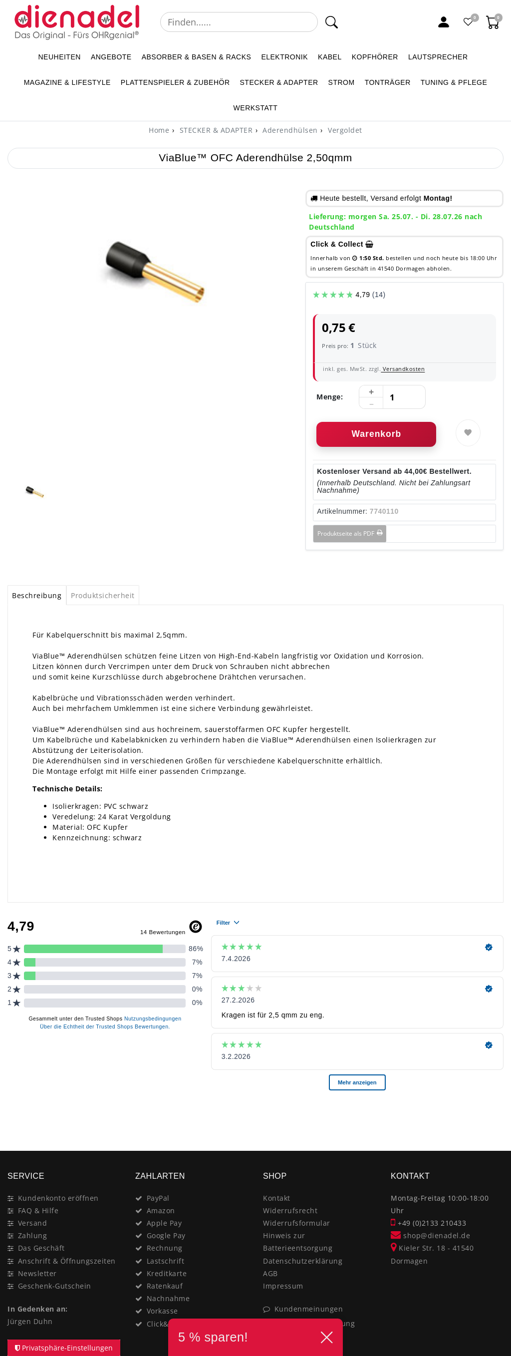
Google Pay (166, 1235)
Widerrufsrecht (290, 1210)
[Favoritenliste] (469, 21)
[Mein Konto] (443, 21)
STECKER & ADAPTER (279, 82)
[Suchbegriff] (239, 22)
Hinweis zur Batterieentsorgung (297, 1242)
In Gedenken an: (37, 1309)
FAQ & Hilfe (38, 1210)
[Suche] (331, 22)
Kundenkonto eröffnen (58, 1198)
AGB (270, 1273)
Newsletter (37, 1273)
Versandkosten (403, 368)
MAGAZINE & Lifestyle (67, 82)
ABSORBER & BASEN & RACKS (197, 57)
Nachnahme (168, 1298)
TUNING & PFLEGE (454, 82)
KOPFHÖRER (375, 57)
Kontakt (276, 1198)
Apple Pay (164, 1223)
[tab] (36, 595)
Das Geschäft (41, 1248)
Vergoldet (344, 130)
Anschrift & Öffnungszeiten (67, 1261)
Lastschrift (166, 1261)
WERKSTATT (256, 108)
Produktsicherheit (103, 595)
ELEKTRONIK (284, 57)
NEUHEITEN (59, 57)
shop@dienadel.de (430, 1235)
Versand (32, 1223)
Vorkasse (162, 1311)
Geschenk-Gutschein (54, 1286)
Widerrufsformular (296, 1223)
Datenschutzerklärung (302, 1261)
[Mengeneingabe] (392, 397)
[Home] (159, 130)
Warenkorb (376, 434)
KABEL (330, 57)
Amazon (161, 1210)
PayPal (158, 1198)
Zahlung (32, 1235)
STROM (341, 82)
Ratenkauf (165, 1286)
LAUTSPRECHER (438, 57)
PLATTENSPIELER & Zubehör (175, 82)
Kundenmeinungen (308, 1309)
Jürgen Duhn (30, 1321)
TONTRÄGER (388, 82)
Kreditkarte (167, 1273)
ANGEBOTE (111, 57)
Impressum (283, 1286)
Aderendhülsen (289, 130)
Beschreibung (36, 595)
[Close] (491, 1115)
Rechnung (165, 1248)
